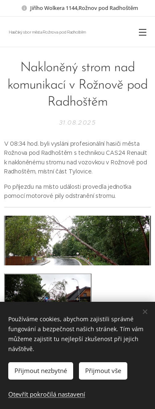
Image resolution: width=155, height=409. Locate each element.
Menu (142, 32)
